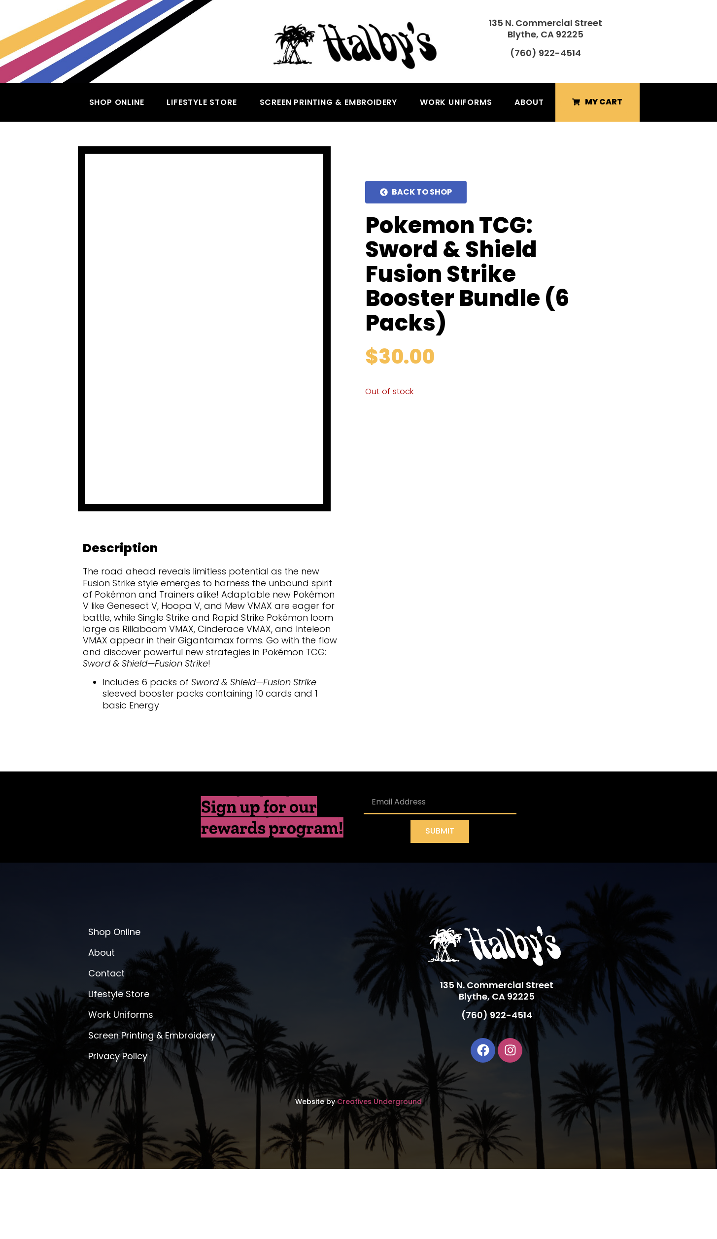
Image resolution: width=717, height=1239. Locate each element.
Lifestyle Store (202, 102)
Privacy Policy (117, 1126)
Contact (106, 1043)
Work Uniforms (456, 102)
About (529, 102)
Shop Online (116, 102)
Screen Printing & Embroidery (328, 102)
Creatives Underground (379, 1171)
